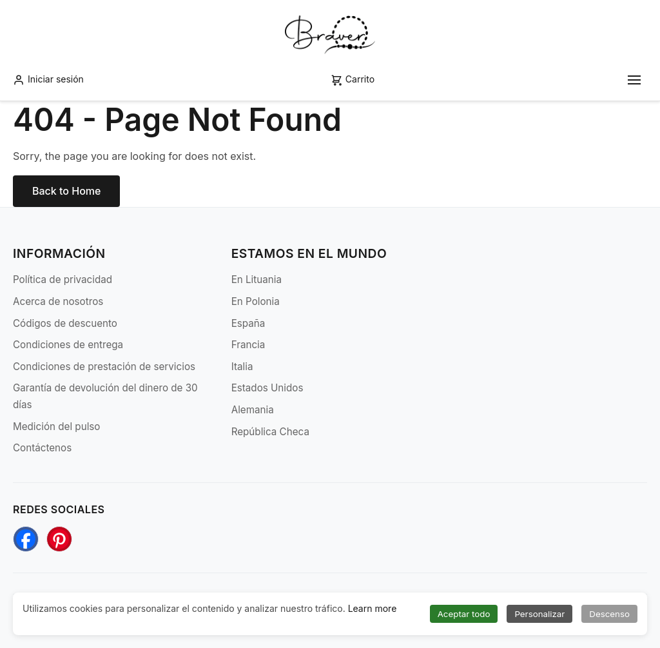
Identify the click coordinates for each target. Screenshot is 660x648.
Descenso (609, 614)
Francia (248, 345)
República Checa (270, 432)
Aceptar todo (464, 614)
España (248, 323)
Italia (242, 366)
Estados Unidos (267, 388)
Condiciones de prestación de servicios (104, 366)
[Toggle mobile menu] (634, 80)
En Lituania (256, 279)
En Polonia (255, 301)
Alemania (252, 410)
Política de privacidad (62, 279)
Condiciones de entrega (68, 345)
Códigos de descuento (65, 323)
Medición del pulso (56, 426)
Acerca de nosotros (58, 301)
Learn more (372, 608)
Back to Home (66, 190)
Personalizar (539, 614)
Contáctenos (42, 448)
